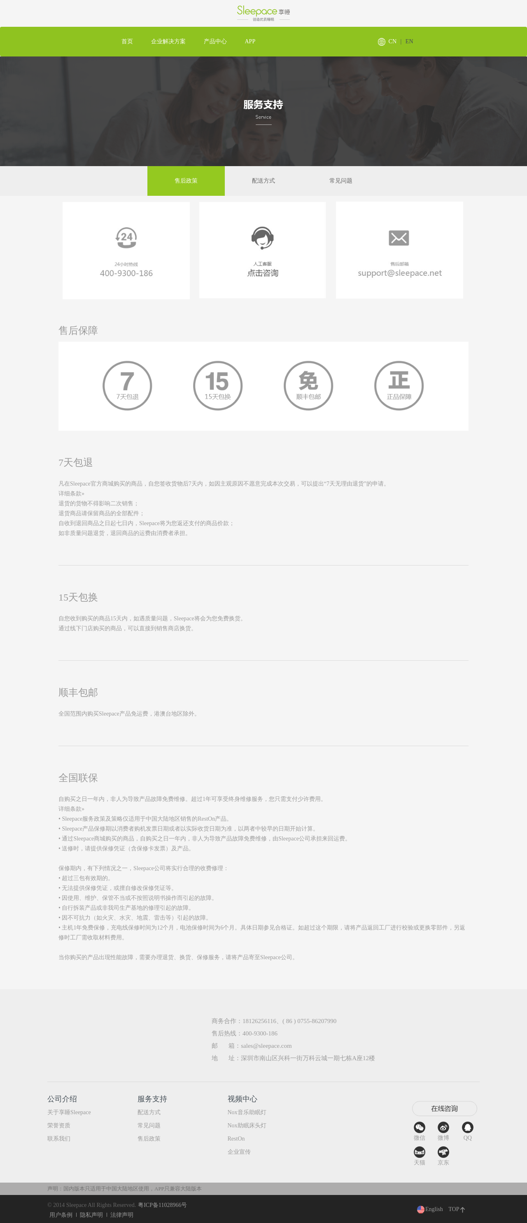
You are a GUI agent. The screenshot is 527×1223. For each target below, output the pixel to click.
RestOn (236, 1139)
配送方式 (263, 181)
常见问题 (340, 181)
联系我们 (58, 1139)
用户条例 (60, 1215)
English (430, 1209)
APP (250, 41)
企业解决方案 (168, 41)
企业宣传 (239, 1152)
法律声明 (121, 1215)
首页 (127, 41)
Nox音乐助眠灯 (247, 1112)
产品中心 (215, 41)
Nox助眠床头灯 (247, 1125)
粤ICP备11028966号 (162, 1205)
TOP (456, 1209)
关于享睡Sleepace (69, 1112)
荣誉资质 (58, 1125)
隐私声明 (91, 1215)
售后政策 (186, 181)
